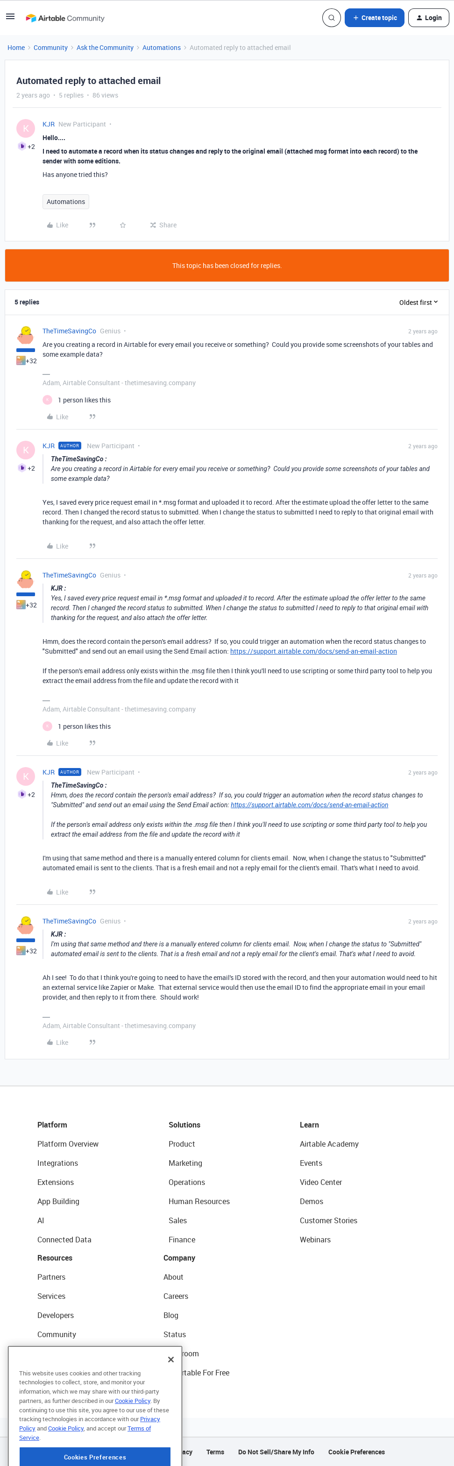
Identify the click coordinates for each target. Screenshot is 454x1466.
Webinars (315, 1239)
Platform (52, 1125)
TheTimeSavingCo (69, 330)
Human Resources (199, 1201)
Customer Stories (328, 1220)
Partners (51, 1277)
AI (40, 1220)
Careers (175, 1296)
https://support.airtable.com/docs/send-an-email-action (313, 651)
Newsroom (181, 1353)
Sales (178, 1220)
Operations (187, 1182)
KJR (49, 124)
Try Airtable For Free (196, 1372)
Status (174, 1334)
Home (16, 47)
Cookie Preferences (356, 1451)
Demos (311, 1201)
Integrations (57, 1163)
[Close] (171, 1391)
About (173, 1277)
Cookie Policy (132, 1432)
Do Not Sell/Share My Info (276, 1451)
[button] (10, 19)
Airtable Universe (65, 1372)
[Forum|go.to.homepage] (64, 17)
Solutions (184, 1125)
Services (51, 1296)
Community (51, 47)
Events (311, 1163)
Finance (182, 1239)
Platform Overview (68, 1144)
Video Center (321, 1182)
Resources (54, 1258)
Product (182, 1144)
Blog (170, 1315)
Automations (161, 47)
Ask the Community (105, 47)
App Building (58, 1201)
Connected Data (64, 1239)
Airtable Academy (329, 1144)
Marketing (185, 1163)
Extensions (55, 1182)
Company (179, 1258)
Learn (309, 1125)
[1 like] (77, 400)
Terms (215, 1451)
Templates (54, 1353)
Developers (55, 1315)
